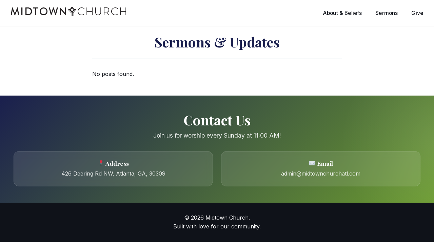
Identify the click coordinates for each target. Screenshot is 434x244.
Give (417, 13)
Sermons (386, 13)
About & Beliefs (342, 13)
